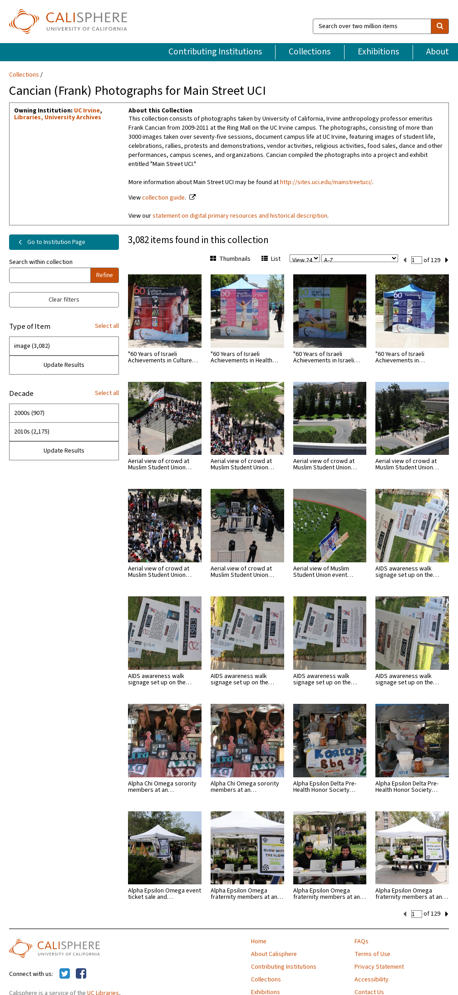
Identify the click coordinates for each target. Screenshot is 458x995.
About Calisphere (274, 953)
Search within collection (41, 262)
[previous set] (405, 259)
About (437, 51)
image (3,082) (32, 346)
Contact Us (369, 991)
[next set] (447, 259)
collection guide (163, 197)
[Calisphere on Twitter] (64, 973)
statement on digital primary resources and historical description (240, 215)
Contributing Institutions (215, 51)
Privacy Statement (379, 966)
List (271, 258)
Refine (104, 275)
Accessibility (372, 978)
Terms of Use (372, 953)
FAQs (362, 940)
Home (258, 940)
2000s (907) (29, 413)
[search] (440, 26)
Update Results (64, 365)
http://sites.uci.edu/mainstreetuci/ (326, 182)
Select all (107, 326)
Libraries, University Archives (57, 117)
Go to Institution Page (50, 242)
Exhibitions (378, 51)
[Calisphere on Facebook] (81, 973)
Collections (309, 51)
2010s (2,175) (31, 431)
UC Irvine (87, 110)
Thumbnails (230, 258)
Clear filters (64, 299)
